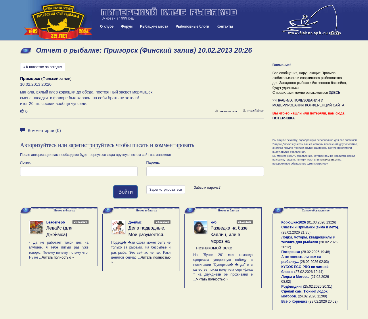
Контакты (225, 26)
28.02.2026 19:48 (315, 252)
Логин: (25, 163)
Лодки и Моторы (295, 277)
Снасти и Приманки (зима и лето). (310, 227)
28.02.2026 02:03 (314, 262)
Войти (125, 192)
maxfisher (253, 111)
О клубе (107, 26)
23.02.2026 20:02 (323, 301)
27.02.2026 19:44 (309, 272)
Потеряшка (290, 252)
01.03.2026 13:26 (321, 222)
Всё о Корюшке (294, 301)
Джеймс (135, 222)
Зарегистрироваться (166, 190)
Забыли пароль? (207, 188)
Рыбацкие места (154, 26)
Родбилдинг (291, 286)
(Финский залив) (46, 78)
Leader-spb (55, 222)
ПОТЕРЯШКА (284, 118)
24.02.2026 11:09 (312, 296)
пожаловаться (226, 111)
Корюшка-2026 (293, 222)
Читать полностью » (58, 257)
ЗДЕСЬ (334, 93)
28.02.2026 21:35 (296, 232)
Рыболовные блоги (192, 26)
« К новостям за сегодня (42, 67)
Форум (127, 26)
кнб (213, 222)
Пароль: (153, 163)
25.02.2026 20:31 (317, 286)
